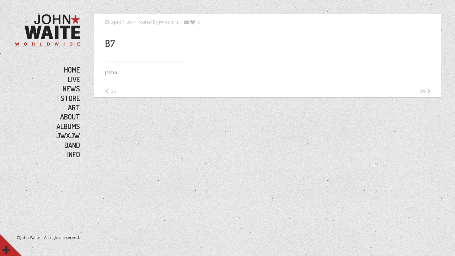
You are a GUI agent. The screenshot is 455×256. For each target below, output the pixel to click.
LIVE (74, 79)
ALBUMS (68, 126)
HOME (72, 69)
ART (74, 107)
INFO (73, 154)
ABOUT (70, 116)
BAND (72, 145)
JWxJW (68, 135)
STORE (70, 98)
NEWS (71, 88)
